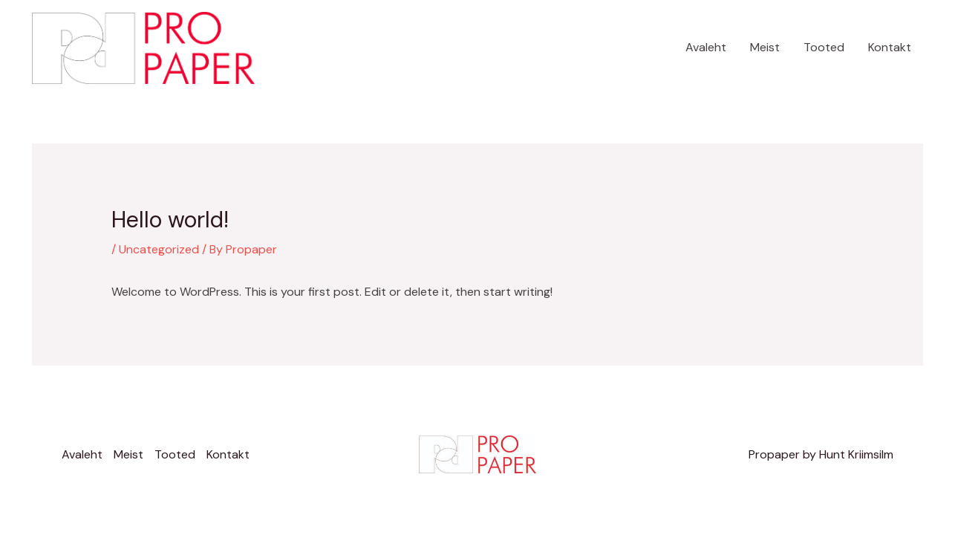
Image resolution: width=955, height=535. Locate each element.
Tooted (824, 47)
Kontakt (889, 47)
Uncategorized (159, 249)
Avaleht (705, 47)
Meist (765, 47)
